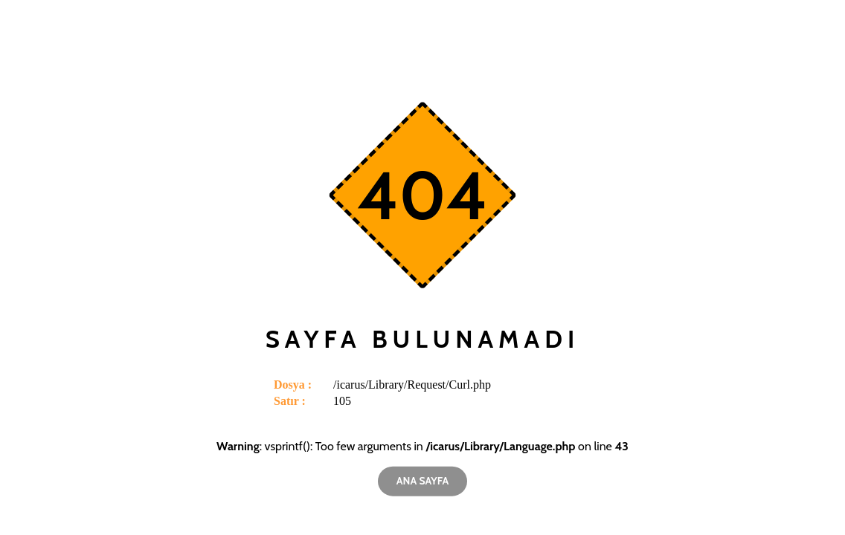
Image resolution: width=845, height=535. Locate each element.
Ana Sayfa (422, 480)
